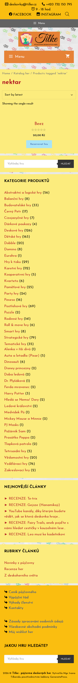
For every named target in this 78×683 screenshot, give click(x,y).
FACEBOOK (20, 14)
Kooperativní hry (17, 274)
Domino (10, 249)
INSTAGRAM (49, 14)
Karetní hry (13, 268)
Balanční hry (14, 199)
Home (6, 73)
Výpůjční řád (18, 597)
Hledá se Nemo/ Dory (21, 399)
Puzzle (9, 312)
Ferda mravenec (17, 387)
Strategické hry (16, 337)
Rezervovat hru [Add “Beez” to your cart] (39, 144)
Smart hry (12, 331)
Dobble (10, 243)
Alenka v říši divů (17, 349)
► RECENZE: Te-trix (20, 498)
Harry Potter (14, 393)
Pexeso (9, 300)
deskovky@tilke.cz (23, 4)
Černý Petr (12, 211)
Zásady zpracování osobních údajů (36, 621)
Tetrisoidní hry (15, 451)
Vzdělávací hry (15, 464)
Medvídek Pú (14, 412)
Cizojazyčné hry (16, 218)
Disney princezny (17, 368)
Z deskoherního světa (21, 575)
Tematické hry (15, 344)
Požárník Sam (15, 431)
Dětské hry (12, 236)
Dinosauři (11, 362)
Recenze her (13, 569)
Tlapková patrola (17, 444)
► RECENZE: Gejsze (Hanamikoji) (32, 505)
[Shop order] (39, 94)
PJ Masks (11, 425)
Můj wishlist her (21, 632)
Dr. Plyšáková (14, 381)
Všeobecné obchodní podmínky (33, 627)
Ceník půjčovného (22, 592)
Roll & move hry (16, 325)
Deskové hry (13, 230)
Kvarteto (11, 281)
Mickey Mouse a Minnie (22, 419)
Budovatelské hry (17, 205)
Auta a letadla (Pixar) (21, 355)
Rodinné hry (13, 319)
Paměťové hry (15, 287)
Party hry (11, 293)
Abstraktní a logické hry (23, 192)
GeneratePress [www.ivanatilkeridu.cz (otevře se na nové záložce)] (58, 677)
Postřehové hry (15, 306)
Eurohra (10, 256)
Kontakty (16, 608)
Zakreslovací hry (17, 470)
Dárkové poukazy (17, 224)
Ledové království (18, 406)
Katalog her (22, 73)
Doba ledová (14, 374)
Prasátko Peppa (16, 437)
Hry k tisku (12, 262)
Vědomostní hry (16, 457)
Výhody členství (21, 602)
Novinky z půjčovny (19, 563)
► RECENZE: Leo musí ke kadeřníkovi (34, 534)
